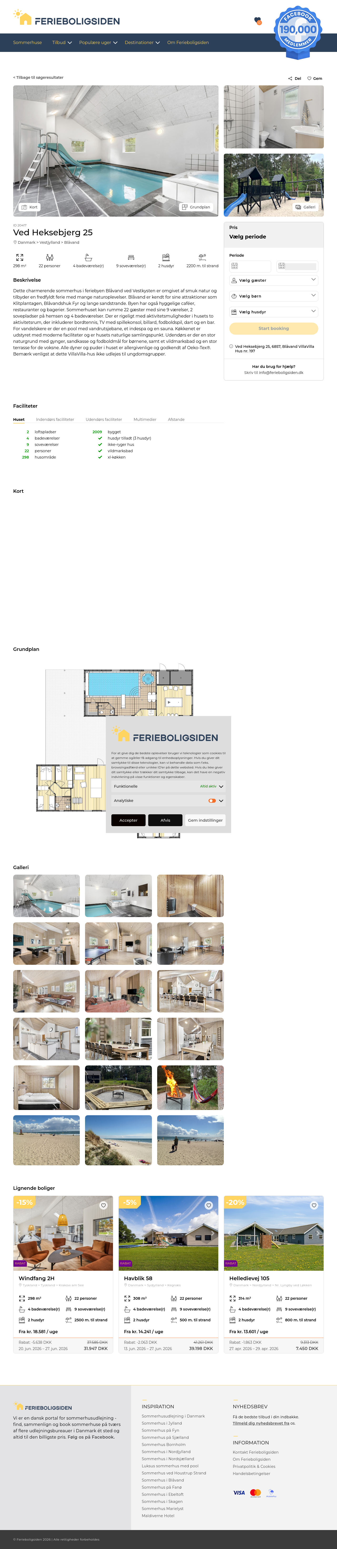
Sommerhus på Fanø (162, 1487)
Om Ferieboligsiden (188, 42)
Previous (18, 1233)
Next (107, 1233)
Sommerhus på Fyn (160, 1430)
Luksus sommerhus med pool (170, 1466)
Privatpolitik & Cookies (254, 1466)
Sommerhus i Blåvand (163, 1480)
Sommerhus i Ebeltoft (163, 1494)
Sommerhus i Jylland (162, 1423)
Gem (315, 78)
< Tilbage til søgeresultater (38, 77)
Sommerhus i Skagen (162, 1501)
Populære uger (95, 42)
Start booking (274, 328)
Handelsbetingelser (251, 1473)
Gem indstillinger (205, 820)
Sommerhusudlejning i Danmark (173, 1416)
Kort (29, 207)
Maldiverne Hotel (158, 1515)
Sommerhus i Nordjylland (166, 1451)
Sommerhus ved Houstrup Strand (174, 1473)
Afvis (165, 820)
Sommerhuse (27, 42)
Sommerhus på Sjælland (165, 1437)
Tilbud (59, 42)
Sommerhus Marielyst (163, 1508)
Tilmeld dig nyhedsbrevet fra (261, 1423)
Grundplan (196, 207)
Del (294, 78)
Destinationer (139, 42)
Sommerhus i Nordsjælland (168, 1459)
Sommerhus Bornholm (164, 1444)
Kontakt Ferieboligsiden (256, 1452)
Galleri (305, 207)
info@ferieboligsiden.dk (281, 372)
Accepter (128, 820)
